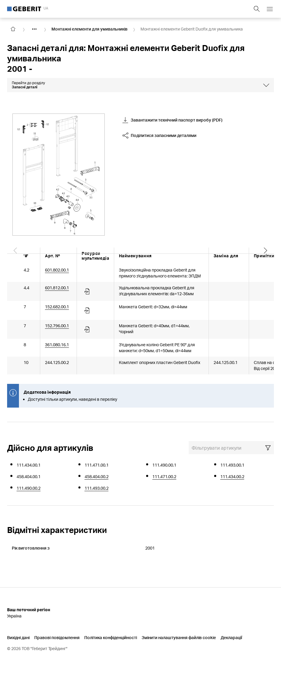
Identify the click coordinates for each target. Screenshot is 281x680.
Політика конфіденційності (110, 637)
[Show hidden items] (34, 29)
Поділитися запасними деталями (159, 135)
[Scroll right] (265, 256)
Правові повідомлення (57, 637)
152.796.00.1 (57, 325)
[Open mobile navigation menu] (269, 8)
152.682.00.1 (57, 306)
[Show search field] (256, 8)
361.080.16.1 (57, 344)
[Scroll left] (15, 256)
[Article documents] (87, 291)
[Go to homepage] (13, 29)
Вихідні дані (18, 637)
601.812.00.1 (57, 287)
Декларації (231, 637)
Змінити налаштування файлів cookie (179, 637)
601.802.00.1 (57, 269)
